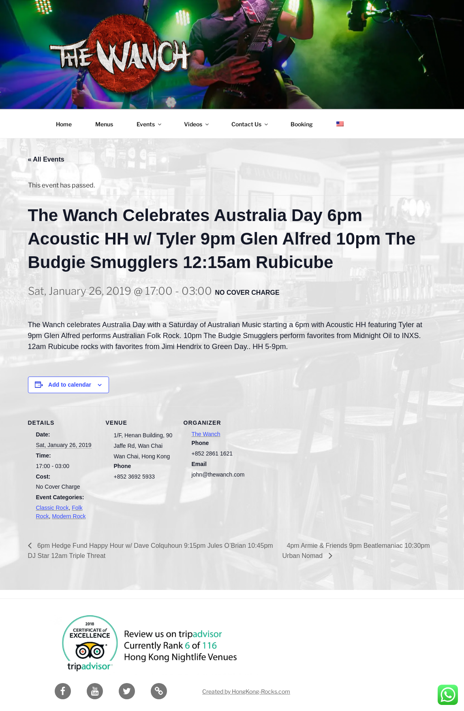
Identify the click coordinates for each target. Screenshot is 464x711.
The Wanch (206, 434)
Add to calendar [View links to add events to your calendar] (69, 384)
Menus (104, 124)
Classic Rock (52, 508)
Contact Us (250, 124)
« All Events (46, 159)
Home (64, 124)
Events (150, 124)
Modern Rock (69, 516)
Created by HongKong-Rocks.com (246, 691)
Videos (197, 124)
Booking (302, 124)
